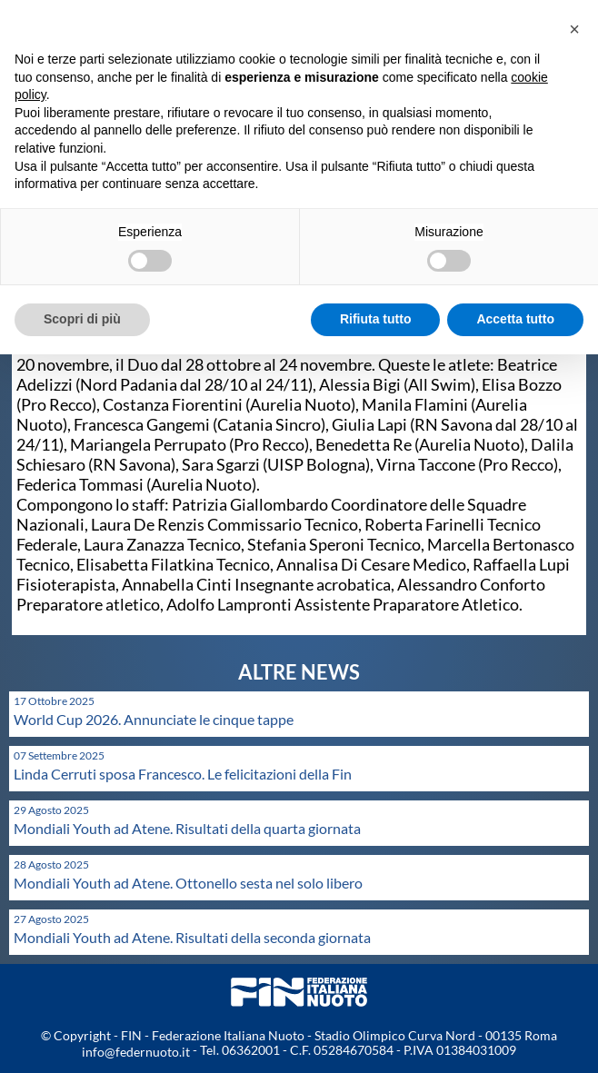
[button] (574, 29)
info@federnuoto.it (136, 1051)
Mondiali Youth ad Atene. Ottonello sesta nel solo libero (188, 882)
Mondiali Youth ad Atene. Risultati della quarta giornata (187, 828)
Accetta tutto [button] (515, 319)
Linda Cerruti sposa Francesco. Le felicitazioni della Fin (183, 773)
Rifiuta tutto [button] (376, 319)
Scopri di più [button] (82, 319)
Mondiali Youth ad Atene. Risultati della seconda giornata (192, 937)
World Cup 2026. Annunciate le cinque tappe (154, 719)
